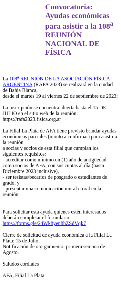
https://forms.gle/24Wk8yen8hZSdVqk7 (44, 223)
